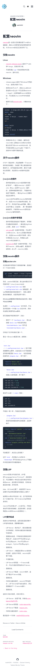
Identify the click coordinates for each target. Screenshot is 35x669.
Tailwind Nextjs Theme (17, 665)
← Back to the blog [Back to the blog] (10, 648)
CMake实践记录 (27, 643)
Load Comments (17, 630)
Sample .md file (7, 643)
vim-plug (9, 230)
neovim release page (13, 64)
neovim (5, 42)
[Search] (24, 6)
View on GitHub (20, 623)
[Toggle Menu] (32, 6)
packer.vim (10, 244)
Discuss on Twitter (9, 623)
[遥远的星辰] (4, 6)
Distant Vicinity (25, 662)
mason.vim (23, 608)
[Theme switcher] (28, 6)
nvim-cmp (23, 611)
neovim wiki (17, 102)
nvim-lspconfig (25, 604)
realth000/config (22, 616)
